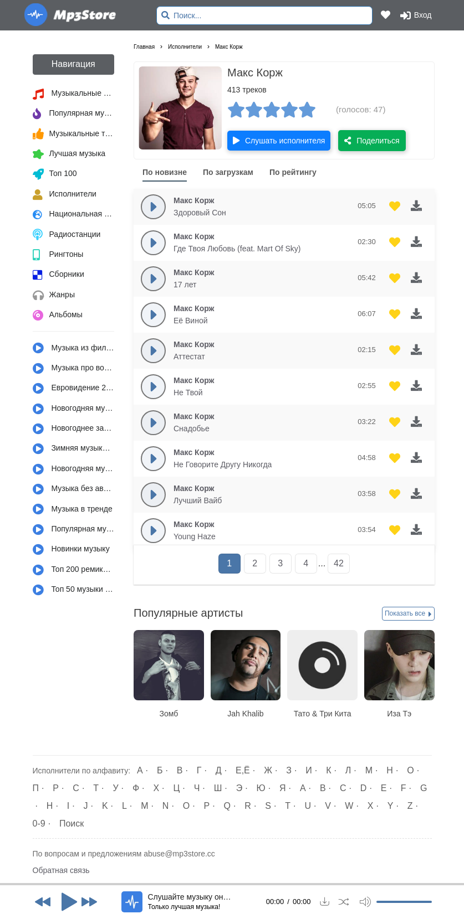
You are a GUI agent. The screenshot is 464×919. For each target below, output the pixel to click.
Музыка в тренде (73, 509)
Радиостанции (67, 234)
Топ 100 (55, 174)
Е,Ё (243, 770)
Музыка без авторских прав (74, 489)
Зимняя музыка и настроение (74, 449)
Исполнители (64, 194)
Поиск (71, 823)
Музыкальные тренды (74, 134)
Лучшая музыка (69, 154)
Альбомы (58, 315)
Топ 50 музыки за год (74, 590)
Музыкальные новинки (74, 94)
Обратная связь (61, 870)
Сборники (58, 275)
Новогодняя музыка (74, 469)
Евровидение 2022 (74, 388)
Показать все (408, 614)
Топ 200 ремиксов (74, 570)
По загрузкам (228, 172)
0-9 (39, 823)
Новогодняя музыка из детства (74, 409)
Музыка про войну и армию (74, 368)
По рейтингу (293, 172)
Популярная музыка (74, 114)
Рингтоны (58, 255)
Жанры (54, 295)
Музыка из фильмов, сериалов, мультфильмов (74, 348)
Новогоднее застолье (74, 429)
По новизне (164, 172)
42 (339, 563)
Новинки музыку (71, 549)
